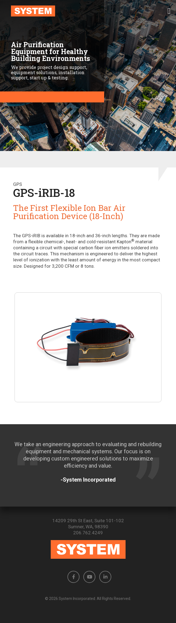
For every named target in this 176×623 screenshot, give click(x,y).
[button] (169, 11)
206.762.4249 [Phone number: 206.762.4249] (88, 532)
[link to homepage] (88, 10)
